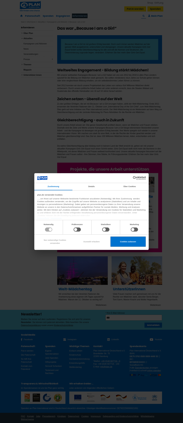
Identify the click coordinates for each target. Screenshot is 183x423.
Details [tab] (91, 186)
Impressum (56, 218)
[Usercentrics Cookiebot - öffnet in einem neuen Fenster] (135, 178)
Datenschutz (43, 218)
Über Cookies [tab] (129, 186)
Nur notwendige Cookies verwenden (55, 241)
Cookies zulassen (128, 241)
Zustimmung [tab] (53, 186)
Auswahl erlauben (91, 241)
